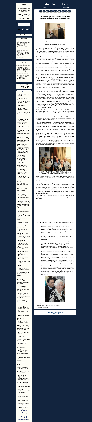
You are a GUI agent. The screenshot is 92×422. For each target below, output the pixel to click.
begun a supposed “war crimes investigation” (61, 74)
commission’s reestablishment (62, 86)
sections (27, 7)
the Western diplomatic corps (50, 97)
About (63, 11)
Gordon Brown (62, 61)
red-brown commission (56, 78)
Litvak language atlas (21, 45)
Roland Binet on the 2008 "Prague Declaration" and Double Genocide (23, 302)
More (23, 411)
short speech (40, 67)
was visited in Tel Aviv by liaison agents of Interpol (54, 179)
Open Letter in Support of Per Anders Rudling (43, 307)
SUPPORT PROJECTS (20, 79)
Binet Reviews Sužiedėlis (23, 315)
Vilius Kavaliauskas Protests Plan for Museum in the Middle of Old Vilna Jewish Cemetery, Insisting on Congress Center (23, 120)
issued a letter (49, 143)
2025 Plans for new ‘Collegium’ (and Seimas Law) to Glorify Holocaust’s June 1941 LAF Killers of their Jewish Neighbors (23, 350)
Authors (51, 11)
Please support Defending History (55, 312)
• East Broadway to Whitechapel (23, 75)
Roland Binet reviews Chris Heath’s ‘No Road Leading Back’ (23, 396)
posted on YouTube (58, 51)
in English (52, 186)
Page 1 (41, 11)
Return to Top (39, 303)
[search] (23, 24)
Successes (59, 11)
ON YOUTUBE (58, 224)
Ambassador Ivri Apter (41, 63)
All (66, 11)
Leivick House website (69, 52)
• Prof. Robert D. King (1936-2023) (23, 69)
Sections (47, 11)
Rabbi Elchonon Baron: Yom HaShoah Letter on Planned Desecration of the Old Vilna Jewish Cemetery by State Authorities (23, 138)
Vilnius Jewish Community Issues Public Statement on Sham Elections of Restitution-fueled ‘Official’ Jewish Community (23, 389)
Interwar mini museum (21, 44)
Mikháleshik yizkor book (22, 49)
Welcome (23, 4)
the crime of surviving (51, 59)
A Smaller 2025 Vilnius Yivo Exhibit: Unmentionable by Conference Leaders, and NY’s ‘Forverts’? (22, 280)
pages (26, 8)
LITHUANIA (24, 87)
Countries (55, 11)
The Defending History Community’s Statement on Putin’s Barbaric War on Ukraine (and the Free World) (23, 216)
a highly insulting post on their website (51, 84)
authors (24, 7)
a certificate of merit (69, 134)
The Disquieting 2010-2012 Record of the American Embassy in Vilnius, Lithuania (48, 305)
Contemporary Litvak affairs (22, 50)
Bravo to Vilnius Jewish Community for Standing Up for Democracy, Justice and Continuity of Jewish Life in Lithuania (23, 370)
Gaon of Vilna (19, 47)
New (44, 11)
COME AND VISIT (23, 84)
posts (23, 8)
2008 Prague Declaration (52, 188)
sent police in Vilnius (45, 91)
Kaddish (18, 55)
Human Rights (24, 34)
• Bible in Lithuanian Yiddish (22, 72)
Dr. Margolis (38, 56)
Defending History (55, 4)
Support (69, 11)
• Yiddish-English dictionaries (22, 67)
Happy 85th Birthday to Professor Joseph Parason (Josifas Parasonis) (23, 224)
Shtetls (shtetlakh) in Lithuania (23, 46)
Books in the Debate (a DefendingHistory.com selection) (22, 229)
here (37, 52)
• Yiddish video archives (21, 70)
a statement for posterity (66, 186)
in (56, 52)
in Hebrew (45, 186)
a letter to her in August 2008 (61, 102)
